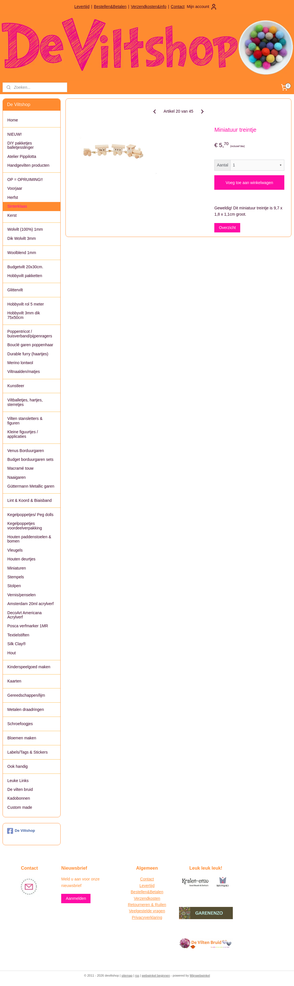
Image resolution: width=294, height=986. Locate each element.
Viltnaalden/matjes (23, 371)
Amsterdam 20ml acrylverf (30, 603)
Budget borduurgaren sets (30, 459)
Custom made (19, 807)
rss (137, 975)
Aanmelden (76, 898)
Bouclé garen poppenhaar (30, 345)
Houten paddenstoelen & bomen (29, 539)
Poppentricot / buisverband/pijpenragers (29, 333)
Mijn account (202, 6)
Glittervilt (15, 290)
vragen (158, 911)
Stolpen (14, 585)
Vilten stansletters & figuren (24, 420)
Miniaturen (16, 568)
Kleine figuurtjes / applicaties (22, 434)
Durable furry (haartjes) (27, 354)
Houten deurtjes (21, 559)
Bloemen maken (21, 738)
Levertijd (81, 6)
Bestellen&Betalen (110, 6)
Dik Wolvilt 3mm (21, 238)
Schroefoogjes (20, 723)
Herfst (12, 197)
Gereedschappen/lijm (26, 695)
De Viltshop (21, 831)
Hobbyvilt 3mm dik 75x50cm (23, 315)
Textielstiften (18, 635)
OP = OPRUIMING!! (25, 179)
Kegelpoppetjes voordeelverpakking (24, 525)
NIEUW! (14, 134)
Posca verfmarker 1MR (27, 626)
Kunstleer (15, 385)
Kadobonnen (18, 798)
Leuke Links (18, 780)
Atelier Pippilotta (21, 156)
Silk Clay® (16, 643)
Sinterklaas (17, 206)
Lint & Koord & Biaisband (29, 500)
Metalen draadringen (25, 709)
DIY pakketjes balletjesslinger (20, 145)
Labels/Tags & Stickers (27, 752)
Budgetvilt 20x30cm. (25, 267)
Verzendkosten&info (148, 6)
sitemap (127, 975)
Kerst (12, 215)
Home (12, 120)
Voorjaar (14, 188)
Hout (11, 653)
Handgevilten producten (28, 165)
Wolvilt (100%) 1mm (25, 229)
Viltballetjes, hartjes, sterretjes (25, 402)
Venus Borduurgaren (25, 450)
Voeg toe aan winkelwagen (249, 182)
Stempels (15, 577)
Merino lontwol (20, 362)
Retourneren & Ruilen (147, 904)
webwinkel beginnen (156, 975)
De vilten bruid (20, 789)
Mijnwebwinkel (200, 975)
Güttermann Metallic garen (30, 486)
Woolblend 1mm (21, 252)
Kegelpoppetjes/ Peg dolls (30, 514)
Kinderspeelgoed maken (28, 667)
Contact (177, 6)
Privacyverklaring (147, 917)
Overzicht (227, 227)
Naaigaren (16, 477)
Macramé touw (20, 468)
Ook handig (17, 766)
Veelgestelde (140, 911)
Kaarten (14, 681)
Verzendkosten (147, 898)
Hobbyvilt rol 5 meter (25, 304)
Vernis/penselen (21, 595)
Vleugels (15, 550)
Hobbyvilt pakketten (24, 275)
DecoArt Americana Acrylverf (24, 614)
